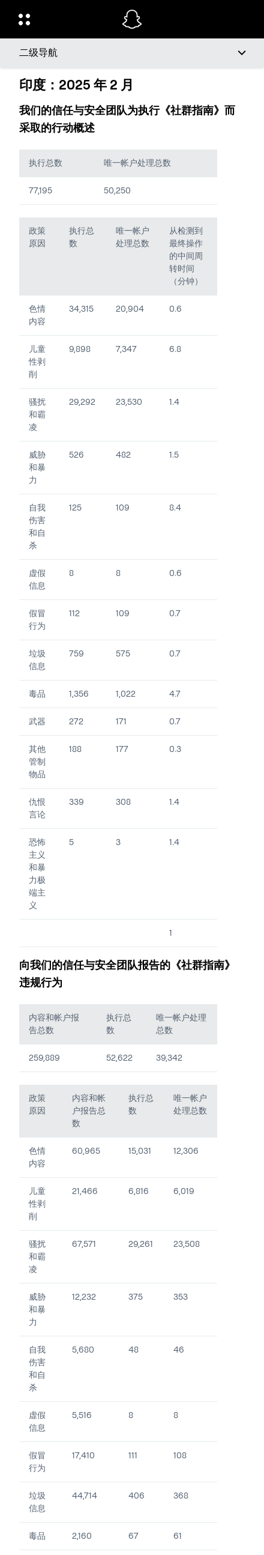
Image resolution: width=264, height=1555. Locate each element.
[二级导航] (132, 52)
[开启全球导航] (62, 19)
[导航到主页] (132, 19)
